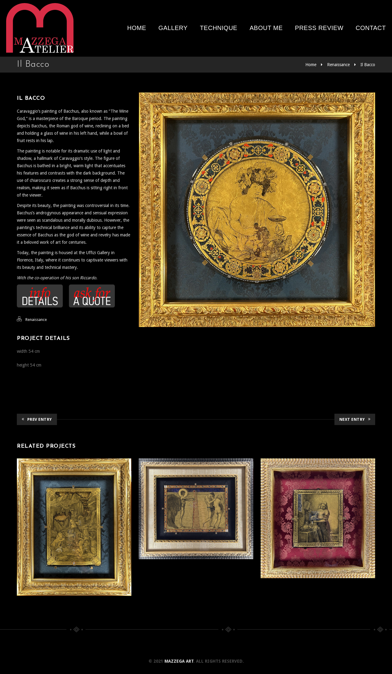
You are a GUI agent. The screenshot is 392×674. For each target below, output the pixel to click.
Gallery (172, 27)
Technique (218, 27)
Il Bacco (367, 64)
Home (136, 27)
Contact (371, 27)
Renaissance (338, 64)
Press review (319, 27)
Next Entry (355, 419)
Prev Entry (37, 419)
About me (266, 27)
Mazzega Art (179, 661)
